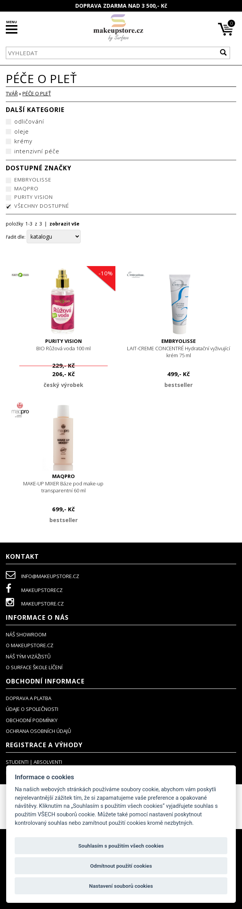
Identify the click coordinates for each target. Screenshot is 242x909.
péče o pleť (36, 93)
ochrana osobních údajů (38, 731)
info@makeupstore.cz (42, 576)
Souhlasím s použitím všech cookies (121, 846)
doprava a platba (28, 698)
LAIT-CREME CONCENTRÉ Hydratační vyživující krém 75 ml (179, 348)
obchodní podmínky (32, 720)
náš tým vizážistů (28, 656)
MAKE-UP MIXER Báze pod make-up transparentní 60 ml (63, 483)
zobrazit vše (64, 223)
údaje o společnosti (32, 708)
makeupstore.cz (35, 603)
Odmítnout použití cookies (121, 866)
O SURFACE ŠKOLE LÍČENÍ (34, 667)
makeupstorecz (34, 590)
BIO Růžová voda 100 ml (63, 344)
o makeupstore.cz (29, 645)
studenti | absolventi (34, 761)
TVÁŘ (12, 93)
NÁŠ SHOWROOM (26, 634)
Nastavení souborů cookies (121, 886)
